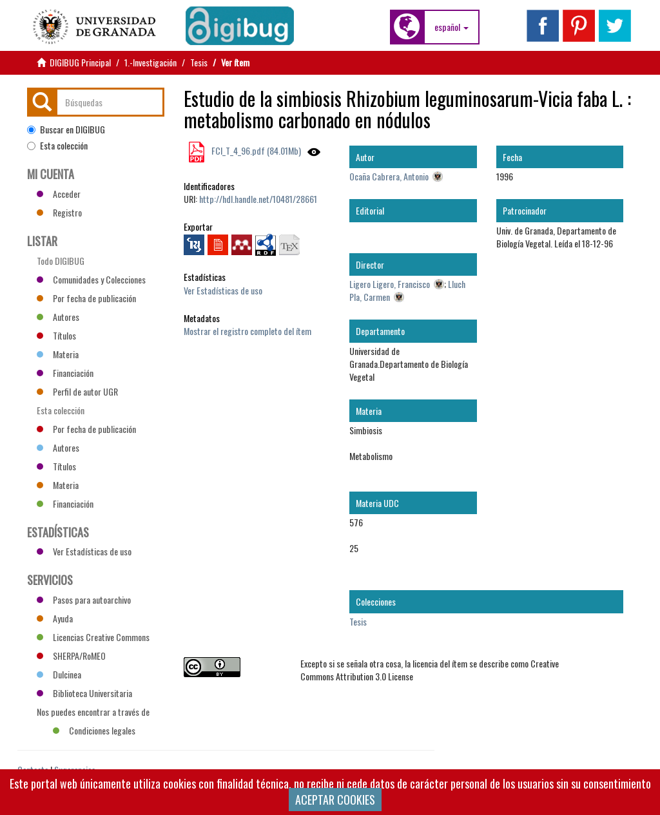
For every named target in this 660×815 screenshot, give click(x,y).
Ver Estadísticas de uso (223, 290)
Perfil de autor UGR (77, 391)
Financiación (65, 372)
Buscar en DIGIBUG (66, 129)
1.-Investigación (150, 62)
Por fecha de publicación (86, 298)
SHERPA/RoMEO (71, 655)
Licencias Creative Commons (93, 637)
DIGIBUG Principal (80, 62)
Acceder (59, 193)
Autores (58, 316)
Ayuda (55, 618)
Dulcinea (59, 674)
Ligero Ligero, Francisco (389, 284)
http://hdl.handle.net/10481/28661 (258, 199)
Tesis (199, 62)
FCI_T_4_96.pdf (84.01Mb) (255, 150)
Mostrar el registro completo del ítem (247, 331)
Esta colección (57, 145)
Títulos (56, 335)
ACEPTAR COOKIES (335, 799)
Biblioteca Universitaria (84, 693)
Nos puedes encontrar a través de (93, 713)
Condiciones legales (94, 730)
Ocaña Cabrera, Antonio (389, 176)
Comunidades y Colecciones (91, 279)
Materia (58, 354)
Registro (59, 212)
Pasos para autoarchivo (84, 599)
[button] (451, 27)
